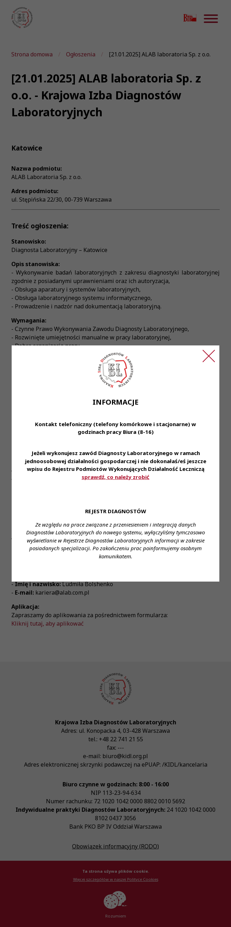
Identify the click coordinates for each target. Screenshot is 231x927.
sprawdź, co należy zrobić (115, 476)
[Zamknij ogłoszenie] (208, 356)
